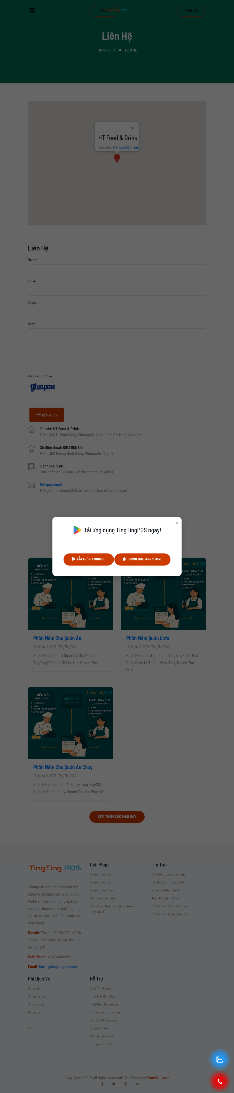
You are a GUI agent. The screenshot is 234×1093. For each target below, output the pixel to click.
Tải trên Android (89, 559)
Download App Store (142, 559)
